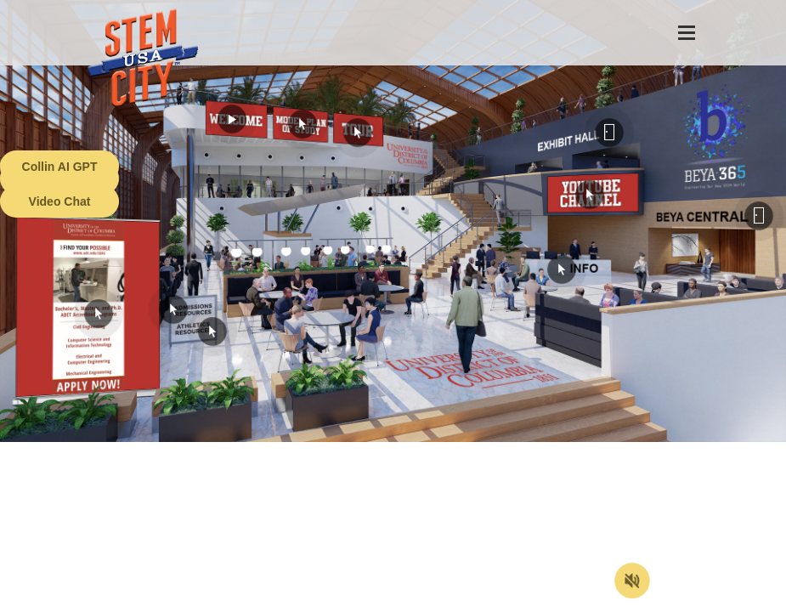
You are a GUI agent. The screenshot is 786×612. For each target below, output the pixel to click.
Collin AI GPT (60, 166)
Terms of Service (97, 599)
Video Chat (60, 201)
